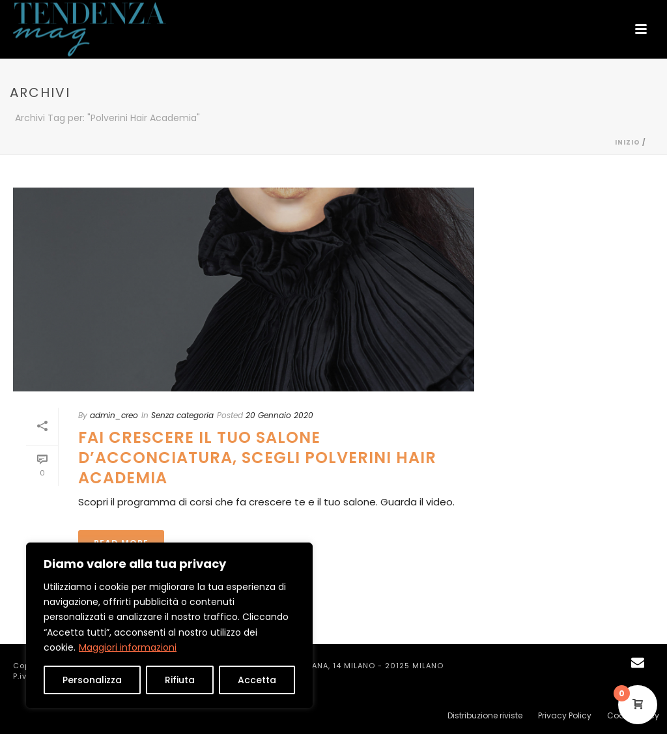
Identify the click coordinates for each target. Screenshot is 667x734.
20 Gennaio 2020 (279, 415)
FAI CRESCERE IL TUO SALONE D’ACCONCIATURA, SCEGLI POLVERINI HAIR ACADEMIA (257, 457)
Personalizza (92, 679)
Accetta (257, 679)
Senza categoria (182, 415)
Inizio (627, 142)
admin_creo (114, 415)
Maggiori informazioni (128, 647)
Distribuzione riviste (484, 716)
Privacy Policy (564, 716)
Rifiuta (180, 679)
